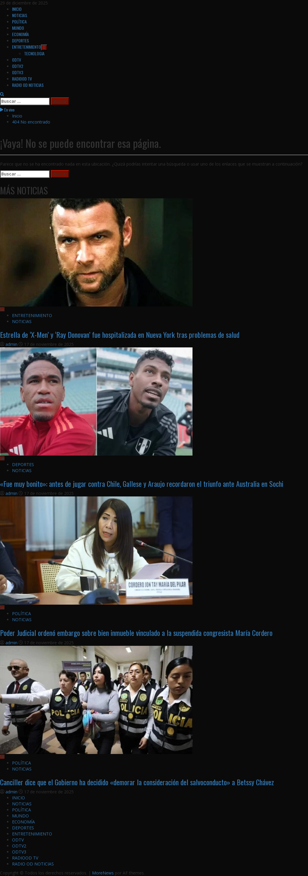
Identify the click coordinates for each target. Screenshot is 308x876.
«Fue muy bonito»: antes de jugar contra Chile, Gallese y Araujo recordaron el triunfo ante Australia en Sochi (141, 483)
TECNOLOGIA (34, 53)
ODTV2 (17, 66)
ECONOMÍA (20, 34)
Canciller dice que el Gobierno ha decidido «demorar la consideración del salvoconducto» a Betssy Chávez (137, 782)
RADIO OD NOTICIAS (28, 85)
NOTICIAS (19, 15)
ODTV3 (17, 72)
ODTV (16, 59)
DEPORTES (20, 40)
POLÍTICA (19, 21)
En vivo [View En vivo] (7, 109)
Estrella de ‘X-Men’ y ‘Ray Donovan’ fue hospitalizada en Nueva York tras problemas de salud (119, 334)
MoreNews (103, 873)
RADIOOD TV (22, 78)
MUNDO (18, 28)
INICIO (17, 9)
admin (12, 344)
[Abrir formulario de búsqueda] (2, 94)
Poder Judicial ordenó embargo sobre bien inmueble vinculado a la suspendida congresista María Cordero (136, 632)
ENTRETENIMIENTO (29, 47)
